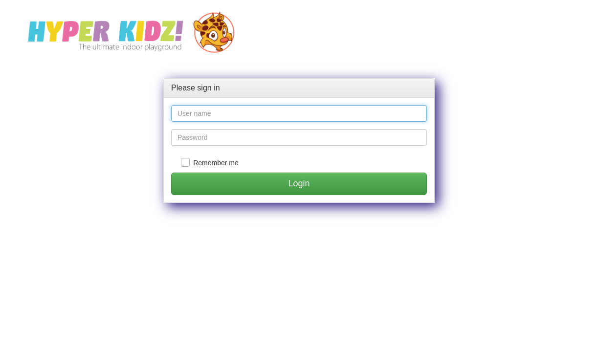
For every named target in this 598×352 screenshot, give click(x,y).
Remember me (216, 163)
